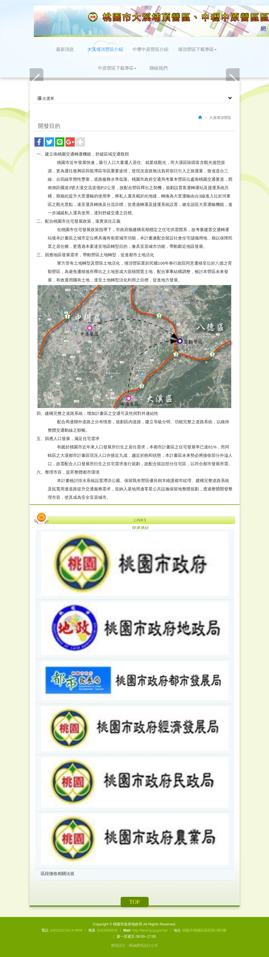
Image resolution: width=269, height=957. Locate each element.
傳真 (91, 930)
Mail (126, 930)
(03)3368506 (107, 930)
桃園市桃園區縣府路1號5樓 (204, 930)
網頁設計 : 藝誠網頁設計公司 (134, 945)
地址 (177, 930)
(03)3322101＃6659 (66, 930)
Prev (37, 80)
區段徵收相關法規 (57, 873)
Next (233, 80)
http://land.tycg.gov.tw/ (150, 930)
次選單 (135, 98)
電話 (44, 930)
